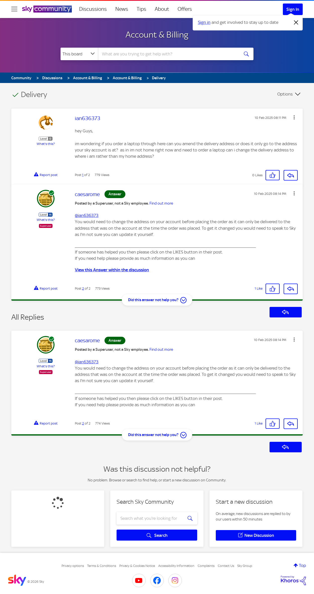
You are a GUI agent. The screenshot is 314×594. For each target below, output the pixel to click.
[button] (294, 117)
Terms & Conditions (101, 566)
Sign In (292, 9)
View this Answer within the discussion (112, 269)
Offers (185, 9)
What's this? (46, 144)
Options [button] (285, 94)
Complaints (206, 566)
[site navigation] (14, 9)
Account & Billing (157, 35)
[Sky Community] (47, 9)
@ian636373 (86, 215)
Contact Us (226, 566)
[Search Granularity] (79, 54)
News (121, 9)
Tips (141, 9)
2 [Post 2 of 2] (83, 288)
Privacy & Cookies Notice (137, 566)
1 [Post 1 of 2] (82, 175)
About (162, 9)
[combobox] (168, 54)
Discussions (93, 9)
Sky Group (244, 566)
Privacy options (73, 566)
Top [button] (302, 565)
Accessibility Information (176, 566)
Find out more (161, 203)
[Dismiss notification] (296, 23)
